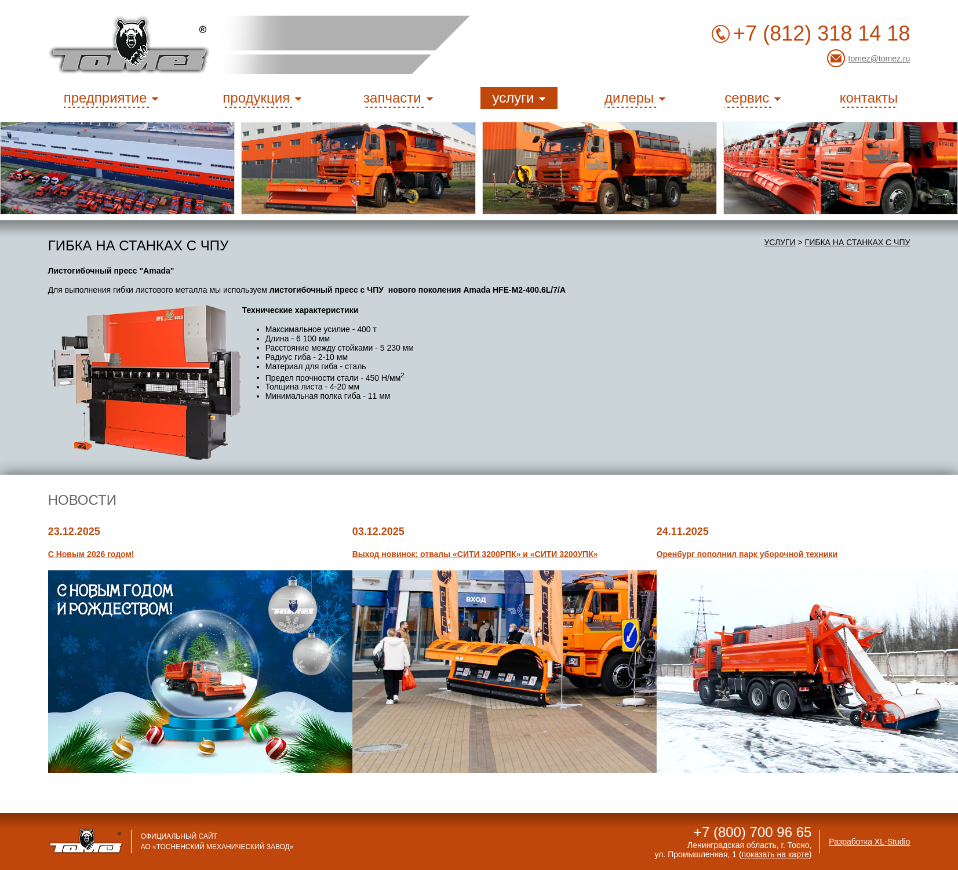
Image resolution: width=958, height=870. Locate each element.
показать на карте (775, 854)
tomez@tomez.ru (879, 58)
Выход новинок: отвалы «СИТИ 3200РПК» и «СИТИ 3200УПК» (475, 554)
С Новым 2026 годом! (91, 554)
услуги (779, 242)
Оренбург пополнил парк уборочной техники (747, 554)
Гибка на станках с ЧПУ (857, 242)
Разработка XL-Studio (869, 841)
